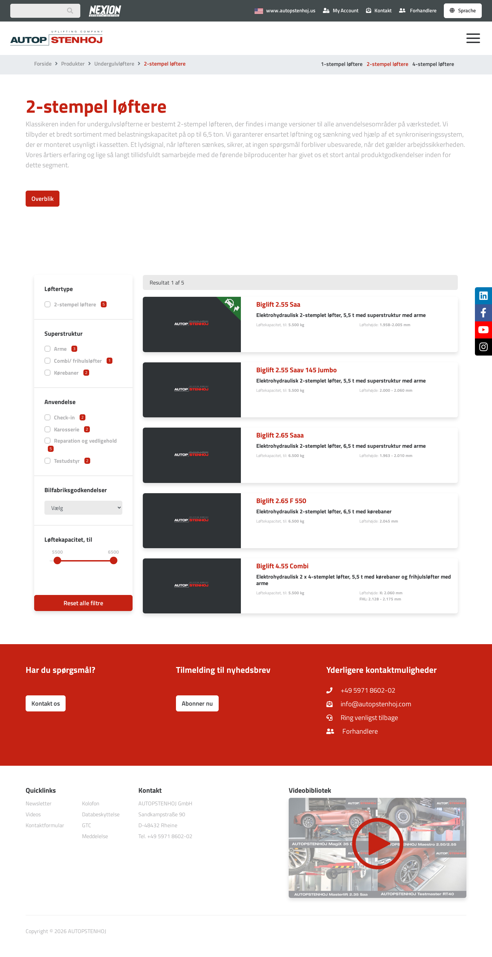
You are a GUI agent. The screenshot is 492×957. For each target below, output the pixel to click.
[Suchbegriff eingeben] (45, 11)
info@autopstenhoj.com (368, 703)
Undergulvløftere (114, 63)
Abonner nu (197, 703)
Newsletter (39, 803)
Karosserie (72, 429)
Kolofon (90, 803)
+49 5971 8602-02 (360, 690)
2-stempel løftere (387, 64)
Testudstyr (72, 461)
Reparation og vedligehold (82, 444)
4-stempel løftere (433, 64)
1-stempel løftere (342, 64)
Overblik (42, 198)
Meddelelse (95, 836)
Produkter (73, 63)
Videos (33, 814)
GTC (86, 825)
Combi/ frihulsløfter (83, 361)
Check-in (69, 417)
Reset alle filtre (83, 603)
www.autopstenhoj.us (285, 10)
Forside (43, 63)
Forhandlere (418, 10)
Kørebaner (71, 373)
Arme (65, 349)
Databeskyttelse (101, 814)
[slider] (57, 560)
